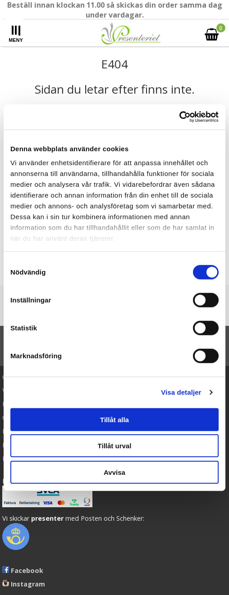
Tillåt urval (115, 446)
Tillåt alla (114, 419)
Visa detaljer (181, 392)
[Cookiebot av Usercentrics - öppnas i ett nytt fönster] (179, 117)
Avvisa (114, 472)
